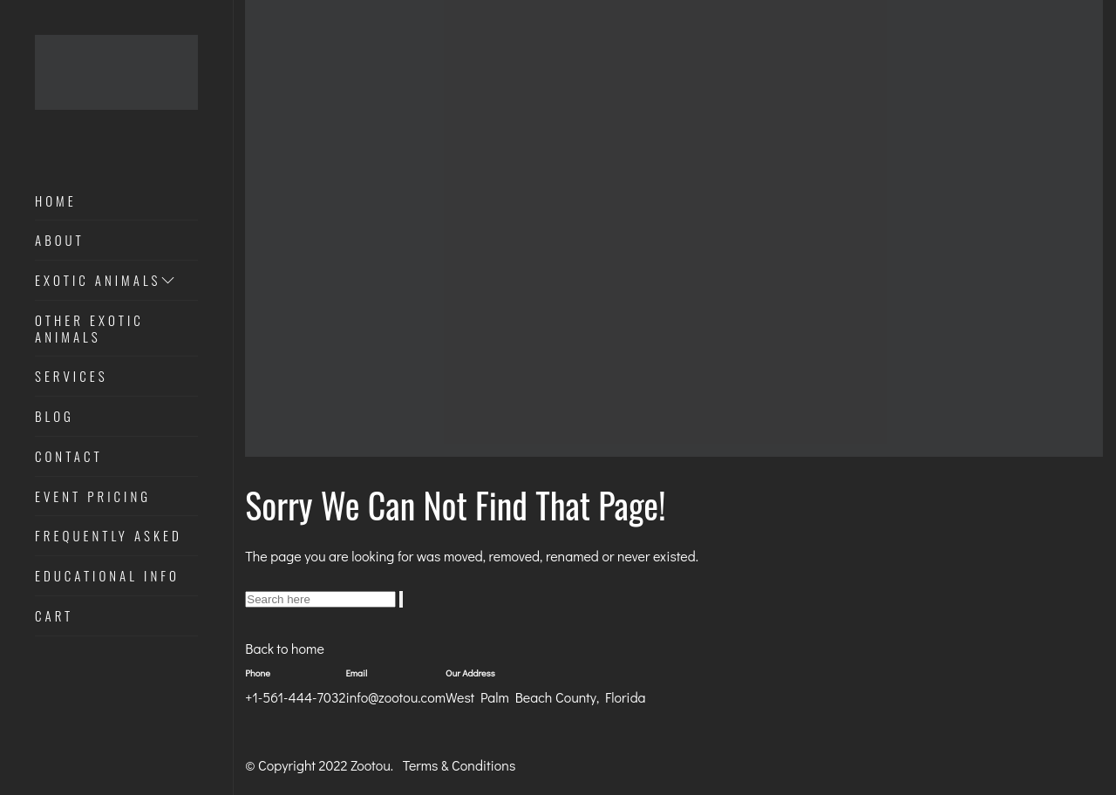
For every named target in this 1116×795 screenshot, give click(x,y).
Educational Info (107, 576)
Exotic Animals (106, 280)
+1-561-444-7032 (295, 697)
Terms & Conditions (459, 765)
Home (56, 201)
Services (71, 376)
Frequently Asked (108, 536)
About (60, 240)
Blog (54, 416)
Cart (54, 616)
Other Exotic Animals (89, 329)
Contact (69, 456)
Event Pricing (93, 497)
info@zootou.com (395, 697)
